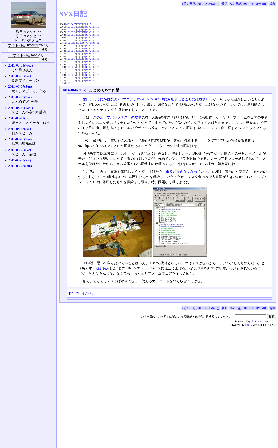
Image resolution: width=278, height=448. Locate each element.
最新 (224, 3)
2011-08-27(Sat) (19, 160)
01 (66, 26)
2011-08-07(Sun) (20, 86)
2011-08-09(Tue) (74, 90)
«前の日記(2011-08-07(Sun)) (200, 3)
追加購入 (102, 268)
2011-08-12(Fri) (19, 118)
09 (81, 24)
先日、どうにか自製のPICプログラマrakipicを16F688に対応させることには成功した (147, 99)
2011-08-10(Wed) (20, 108)
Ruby (248, 324)
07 (75, 24)
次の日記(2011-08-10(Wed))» (248, 3)
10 (84, 24)
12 (89, 24)
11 (87, 24)
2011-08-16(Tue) (20, 139)
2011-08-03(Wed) (20, 65)
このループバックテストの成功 (117, 117)
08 (78, 24)
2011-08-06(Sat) (19, 76)
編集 (273, 3)
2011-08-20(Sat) (19, 150)
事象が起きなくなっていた (187, 171)
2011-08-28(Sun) (20, 166)
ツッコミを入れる (82, 293)
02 (69, 26)
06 (72, 24)
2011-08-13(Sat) (19, 129)
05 (69, 24)
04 (66, 24)
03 (72, 26)
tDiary (255, 321)
